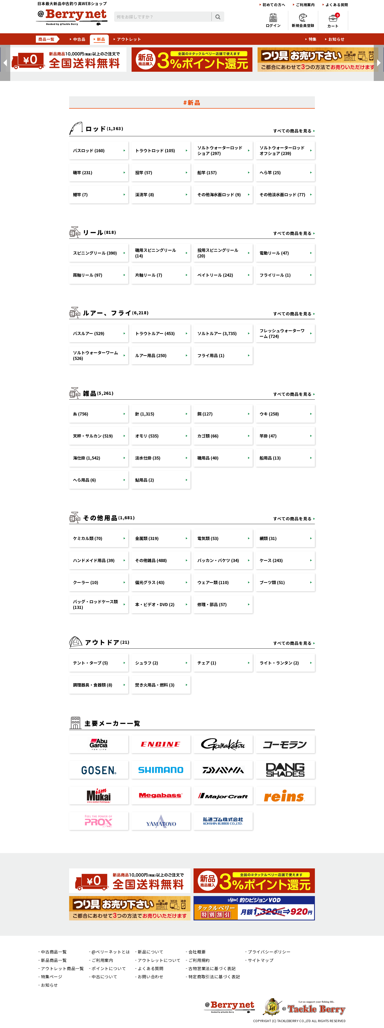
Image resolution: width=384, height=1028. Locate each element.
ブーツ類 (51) (272, 582)
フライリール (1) (275, 275)
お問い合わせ (151, 976)
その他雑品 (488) (151, 560)
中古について (105, 976)
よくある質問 (337, 5)
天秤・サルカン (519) (93, 436)
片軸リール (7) (148, 275)
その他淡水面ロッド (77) (282, 194)
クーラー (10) (85, 582)
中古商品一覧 (54, 951)
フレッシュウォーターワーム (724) (282, 333)
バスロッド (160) (89, 150)
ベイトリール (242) (215, 275)
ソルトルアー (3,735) (217, 333)
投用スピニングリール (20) (217, 253)
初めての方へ (274, 5)
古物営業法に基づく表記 (212, 968)
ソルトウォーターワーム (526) (95, 355)
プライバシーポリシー (269, 951)
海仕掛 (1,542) (86, 458)
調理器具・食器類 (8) (92, 685)
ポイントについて (109, 968)
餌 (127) (205, 414)
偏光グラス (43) (150, 582)
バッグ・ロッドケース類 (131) (95, 604)
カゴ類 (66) (208, 436)
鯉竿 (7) (80, 194)
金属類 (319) (147, 538)
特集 (313, 39)
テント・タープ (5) (90, 663)
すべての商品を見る (292, 131)
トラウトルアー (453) (155, 333)
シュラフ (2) (146, 663)
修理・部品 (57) (212, 604)
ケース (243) (271, 560)
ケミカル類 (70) (87, 538)
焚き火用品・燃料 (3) (155, 685)
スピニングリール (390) (95, 253)
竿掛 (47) (268, 436)
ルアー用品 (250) (151, 355)
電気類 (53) (208, 538)
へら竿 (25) (270, 172)
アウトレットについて (159, 960)
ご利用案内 (305, 5)
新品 (101, 39)
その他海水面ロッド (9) (219, 194)
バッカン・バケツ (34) (218, 560)
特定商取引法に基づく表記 (214, 976)
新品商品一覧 (54, 960)
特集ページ (51, 976)
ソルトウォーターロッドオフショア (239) (282, 150)
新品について (151, 951)
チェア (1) (206, 663)
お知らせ (336, 39)
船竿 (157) (207, 172)
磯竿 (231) (82, 172)
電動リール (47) (274, 253)
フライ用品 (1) (211, 355)
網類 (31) (268, 538)
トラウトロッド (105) (155, 150)
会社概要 (197, 951)
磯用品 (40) (208, 458)
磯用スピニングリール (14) (155, 253)
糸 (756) (80, 414)
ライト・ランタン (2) (279, 663)
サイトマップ (261, 960)
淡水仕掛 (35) (148, 458)
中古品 (79, 39)
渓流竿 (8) (144, 194)
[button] (5, 63)
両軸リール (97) (87, 275)
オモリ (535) (147, 436)
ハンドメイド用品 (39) (94, 560)
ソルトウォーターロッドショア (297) (219, 150)
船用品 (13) (270, 458)
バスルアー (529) (88, 333)
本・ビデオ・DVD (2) (155, 604)
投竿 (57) (143, 172)
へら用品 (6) (84, 480)
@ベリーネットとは (111, 951)
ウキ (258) (269, 414)
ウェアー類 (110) (213, 582)
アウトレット (129, 39)
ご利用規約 (199, 960)
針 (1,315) (144, 414)
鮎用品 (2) (144, 480)
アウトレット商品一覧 (62, 968)
